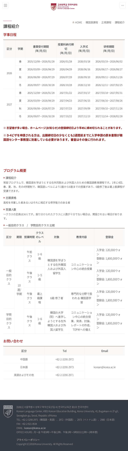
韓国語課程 (92, 22)
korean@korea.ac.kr (105, 367)
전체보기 (5, 5)
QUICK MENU (123, 5)
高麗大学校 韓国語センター (64, 7)
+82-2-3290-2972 (65, 359)
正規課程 (106, 22)
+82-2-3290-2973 (65, 367)
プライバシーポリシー (28, 439)
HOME (78, 22)
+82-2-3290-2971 (65, 375)
